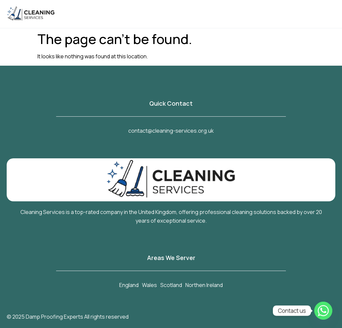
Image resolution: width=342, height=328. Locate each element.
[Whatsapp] (323, 311)
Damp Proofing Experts (54, 316)
